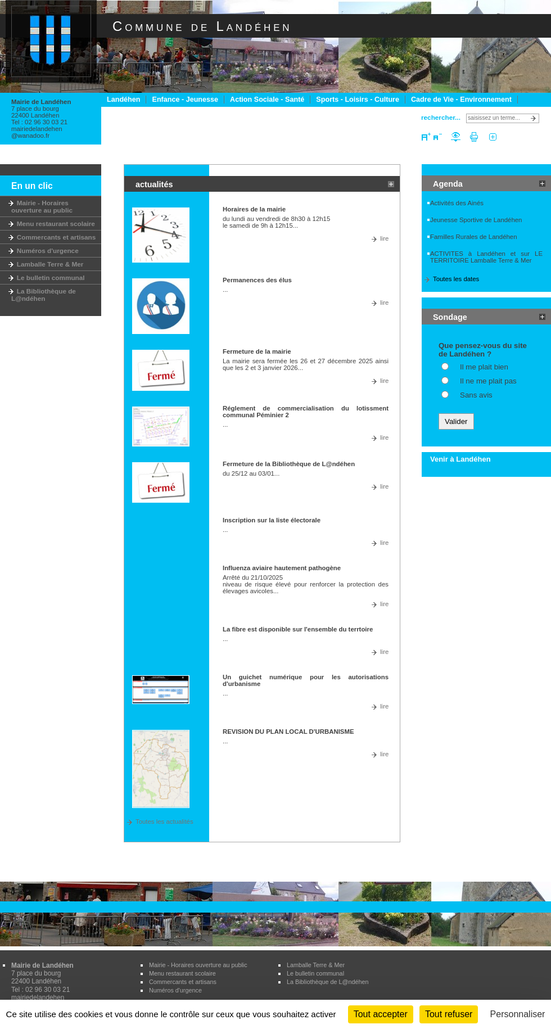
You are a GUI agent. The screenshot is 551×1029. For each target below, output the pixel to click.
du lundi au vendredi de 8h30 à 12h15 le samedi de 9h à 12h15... (276, 222)
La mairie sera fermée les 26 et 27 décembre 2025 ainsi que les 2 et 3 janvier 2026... (306, 364)
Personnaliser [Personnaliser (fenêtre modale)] (517, 1014)
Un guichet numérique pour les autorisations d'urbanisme (306, 680)
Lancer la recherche (535, 118)
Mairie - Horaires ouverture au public (42, 206)
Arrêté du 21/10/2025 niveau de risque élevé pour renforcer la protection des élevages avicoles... (306, 584)
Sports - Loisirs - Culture (357, 99)
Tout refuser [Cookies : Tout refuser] (448, 1014)
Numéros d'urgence (45, 250)
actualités (154, 184)
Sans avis (476, 395)
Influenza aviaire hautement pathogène (282, 568)
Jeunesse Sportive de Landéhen (476, 219)
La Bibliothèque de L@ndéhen (43, 294)
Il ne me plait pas (488, 381)
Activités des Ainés (457, 203)
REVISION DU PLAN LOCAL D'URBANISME (288, 731)
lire (384, 238)
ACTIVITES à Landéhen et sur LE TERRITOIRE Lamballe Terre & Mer (486, 257)
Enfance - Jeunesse (185, 99)
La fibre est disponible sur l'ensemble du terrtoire (298, 629)
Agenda (448, 183)
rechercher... (440, 117)
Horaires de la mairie (254, 209)
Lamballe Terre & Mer (47, 264)
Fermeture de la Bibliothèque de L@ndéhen (289, 464)
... (225, 289)
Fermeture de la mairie (257, 351)
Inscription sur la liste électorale (271, 520)
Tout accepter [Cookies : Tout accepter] (381, 1014)
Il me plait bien (484, 367)
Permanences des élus (257, 280)
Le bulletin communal (48, 277)
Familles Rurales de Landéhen (473, 236)
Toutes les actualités (164, 821)
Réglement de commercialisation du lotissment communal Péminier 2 (306, 411)
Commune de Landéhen (202, 26)
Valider (456, 421)
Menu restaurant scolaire (53, 223)
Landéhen (123, 99)
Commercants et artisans (53, 237)
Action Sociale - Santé (267, 99)
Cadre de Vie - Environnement (461, 99)
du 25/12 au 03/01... (251, 473)
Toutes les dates (456, 279)
